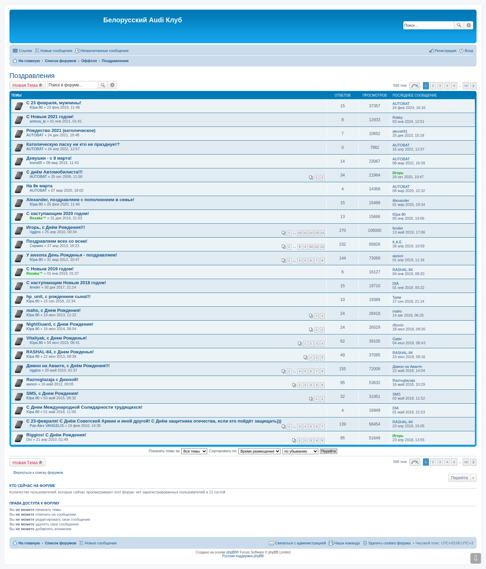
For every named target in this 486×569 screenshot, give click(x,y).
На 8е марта (39, 185)
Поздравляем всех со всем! (56, 241)
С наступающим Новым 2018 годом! (66, 282)
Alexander (401, 200)
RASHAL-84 (403, 270)
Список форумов (60, 543)
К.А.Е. (398, 242)
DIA (396, 283)
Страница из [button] (414, 85)
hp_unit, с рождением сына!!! (58, 296)
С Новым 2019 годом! (50, 268)
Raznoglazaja (404, 380)
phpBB (231, 552)
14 (322, 233)
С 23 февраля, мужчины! (53, 102)
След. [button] (473, 85)
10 (299, 233)
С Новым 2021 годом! (50, 116)
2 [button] (433, 85)
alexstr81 (400, 131)
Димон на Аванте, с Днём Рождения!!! (68, 365)
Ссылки (25, 51)
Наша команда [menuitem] (346, 543)
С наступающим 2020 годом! (57, 213)
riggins (35, 232)
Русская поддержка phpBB (243, 556)
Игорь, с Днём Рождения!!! (55, 227)
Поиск (459, 25)
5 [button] (454, 85)
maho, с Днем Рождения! (53, 310)
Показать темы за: (178, 451)
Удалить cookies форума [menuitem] (389, 543)
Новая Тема (25, 85)
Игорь (398, 173)
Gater (397, 339)
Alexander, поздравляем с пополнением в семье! (80, 199)
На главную (29, 543)
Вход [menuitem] (469, 51)
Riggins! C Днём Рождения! (56, 434)
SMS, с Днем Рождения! (52, 393)
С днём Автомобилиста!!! (54, 171)
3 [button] (440, 85)
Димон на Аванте (407, 366)
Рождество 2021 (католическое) (61, 130)
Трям (397, 297)
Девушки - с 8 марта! (49, 158)
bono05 (36, 163)
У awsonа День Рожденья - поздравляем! (71, 255)
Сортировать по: (245, 451)
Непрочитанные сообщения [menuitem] (105, 51)
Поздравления (32, 75)
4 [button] (447, 85)
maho (397, 311)
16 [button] (466, 85)
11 (305, 233)
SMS (397, 394)
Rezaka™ (38, 218)
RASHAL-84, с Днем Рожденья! (60, 351)
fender (398, 228)
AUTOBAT (401, 104)
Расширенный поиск (468, 25)
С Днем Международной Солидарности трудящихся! (84, 407)
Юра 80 (36, 107)
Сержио (36, 246)
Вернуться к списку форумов (38, 472)
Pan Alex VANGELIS (47, 426)
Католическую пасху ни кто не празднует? (73, 144)
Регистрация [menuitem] (445, 51)
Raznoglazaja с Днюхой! (52, 379)
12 (311, 233)
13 (316, 233)
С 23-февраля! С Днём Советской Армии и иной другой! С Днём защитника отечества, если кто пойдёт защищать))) (153, 421)
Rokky (398, 117)
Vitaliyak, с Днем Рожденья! (56, 338)
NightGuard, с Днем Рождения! (59, 324)
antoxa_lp (38, 121)
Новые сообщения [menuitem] (56, 51)
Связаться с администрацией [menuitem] (300, 543)
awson (398, 256)
